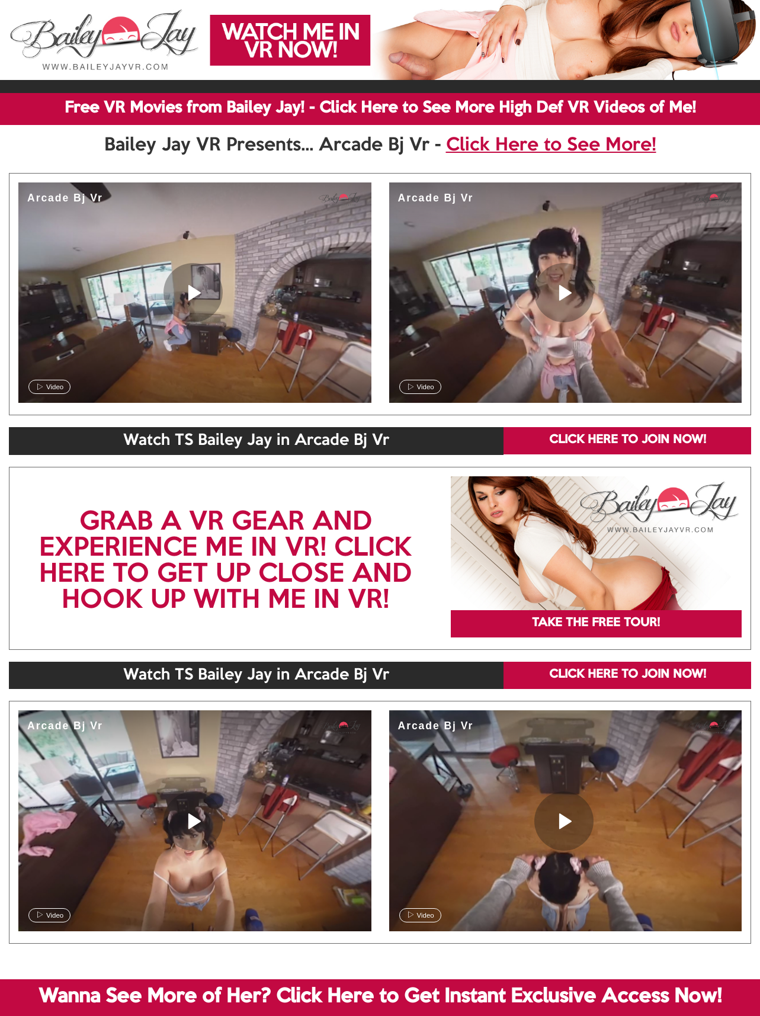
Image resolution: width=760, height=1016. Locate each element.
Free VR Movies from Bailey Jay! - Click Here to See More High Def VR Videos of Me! (380, 108)
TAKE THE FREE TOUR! (596, 623)
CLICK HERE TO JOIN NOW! (627, 440)
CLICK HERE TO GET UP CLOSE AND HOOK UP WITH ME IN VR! (225, 575)
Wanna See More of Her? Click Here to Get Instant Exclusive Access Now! (380, 997)
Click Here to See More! (551, 145)
